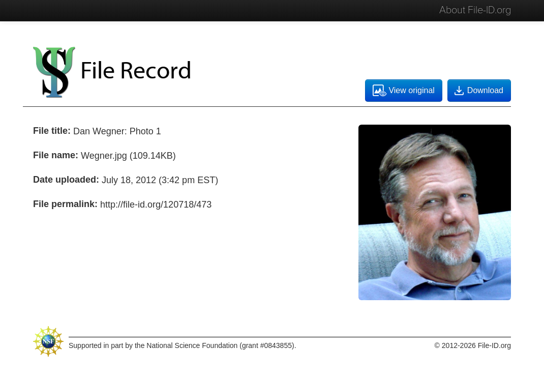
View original (403, 90)
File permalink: (65, 204)
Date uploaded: (66, 180)
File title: (52, 131)
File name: (55, 155)
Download (477, 90)
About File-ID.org (475, 10)
